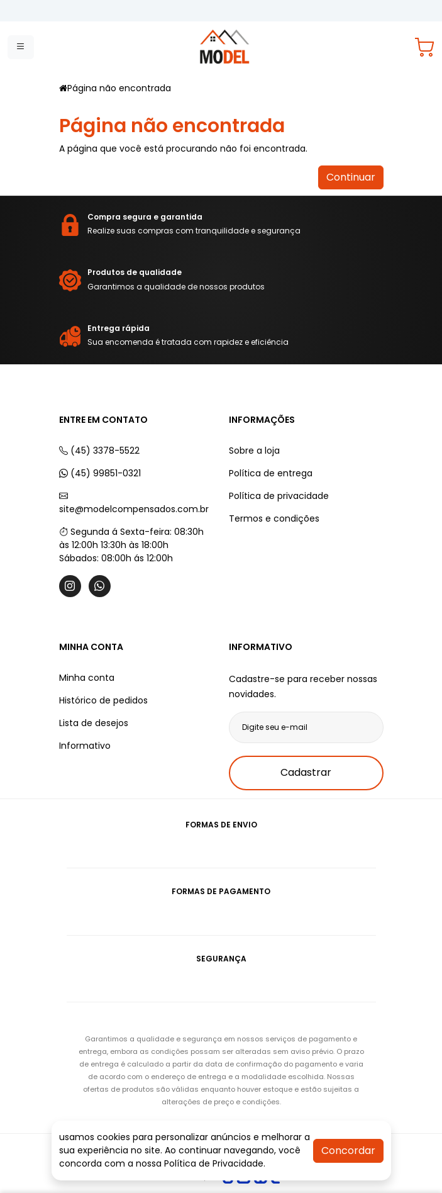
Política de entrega (270, 473)
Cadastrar (305, 772)
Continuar (350, 177)
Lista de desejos (93, 723)
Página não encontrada (119, 88)
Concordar (348, 1150)
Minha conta (86, 677)
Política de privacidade (279, 496)
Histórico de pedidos (103, 700)
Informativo (85, 745)
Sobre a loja (254, 450)
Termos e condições (274, 518)
